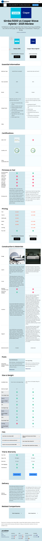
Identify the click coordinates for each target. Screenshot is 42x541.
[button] (39, 1)
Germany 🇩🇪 (27, 538)
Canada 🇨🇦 (13, 536)
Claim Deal (35, 5)
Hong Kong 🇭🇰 (21, 536)
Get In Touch (3, 535)
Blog (2, 533)
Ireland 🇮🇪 (27, 536)
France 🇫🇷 (26, 540)
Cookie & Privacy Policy (5, 536)
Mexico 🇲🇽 (13, 538)
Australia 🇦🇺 (35, 535)
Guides (2, 534)
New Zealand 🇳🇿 (36, 536)
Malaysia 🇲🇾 (21, 538)
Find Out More (17, 474)
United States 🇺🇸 (14, 535)
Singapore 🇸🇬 (21, 535)
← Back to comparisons (21, 32)
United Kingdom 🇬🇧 (28, 535)
